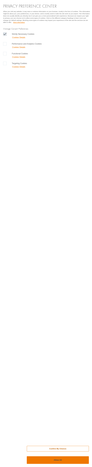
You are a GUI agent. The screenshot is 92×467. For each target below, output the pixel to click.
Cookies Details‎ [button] (18, 37)
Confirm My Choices (57, 449)
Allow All (58, 460)
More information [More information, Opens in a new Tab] (19, 22)
